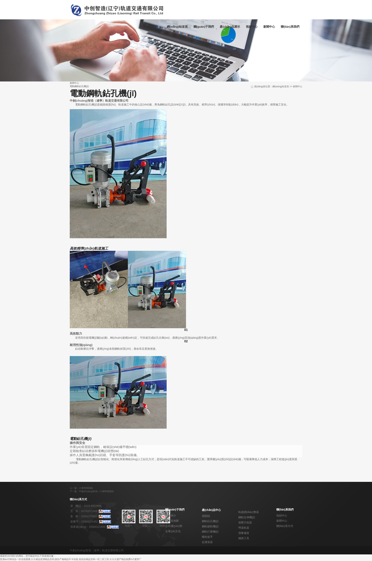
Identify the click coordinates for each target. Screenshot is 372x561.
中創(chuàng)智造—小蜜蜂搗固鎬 (96, 491)
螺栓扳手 (207, 536)
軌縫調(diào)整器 (248, 512)
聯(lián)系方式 (284, 526)
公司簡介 (170, 515)
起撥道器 (207, 542)
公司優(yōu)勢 (173, 526)
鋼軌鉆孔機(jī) (210, 521)
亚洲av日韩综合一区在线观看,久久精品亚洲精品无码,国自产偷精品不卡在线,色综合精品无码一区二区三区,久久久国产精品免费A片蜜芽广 (70, 559)
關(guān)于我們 (204, 26)
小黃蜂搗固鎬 (86, 488)
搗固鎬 (206, 515)
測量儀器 (243, 532)
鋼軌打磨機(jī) (210, 531)
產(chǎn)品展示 (230, 26)
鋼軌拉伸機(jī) (246, 517)
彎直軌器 (243, 527)
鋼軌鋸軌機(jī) (210, 526)
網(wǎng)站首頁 (177, 26)
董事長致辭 (172, 520)
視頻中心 (251, 26)
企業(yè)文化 (173, 531)
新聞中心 (269, 26)
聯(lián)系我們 (290, 26)
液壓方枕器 (245, 522)
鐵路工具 (243, 538)
